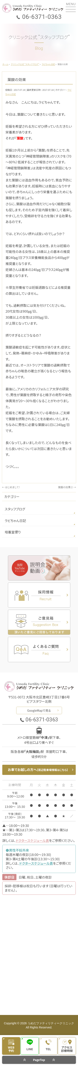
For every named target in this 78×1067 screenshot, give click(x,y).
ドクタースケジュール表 (32, 840)
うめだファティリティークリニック (50, 1023)
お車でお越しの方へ (38, 769)
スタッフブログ (15, 508)
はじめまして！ (11, 487)
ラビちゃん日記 (15, 520)
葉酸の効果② (67, 487)
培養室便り (13, 531)
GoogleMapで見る (39, 710)
